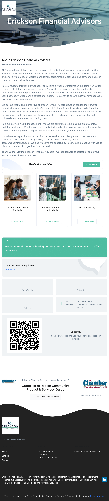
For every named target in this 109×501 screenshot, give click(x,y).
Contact (5, 460)
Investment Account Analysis (17, 209)
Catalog (5, 456)
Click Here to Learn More (45, 396)
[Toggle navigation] (104, 8)
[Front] (9, 8)
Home (4, 451)
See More (91, 164)
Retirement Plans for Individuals (52, 209)
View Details (17, 221)
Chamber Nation (97, 496)
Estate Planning (87, 207)
